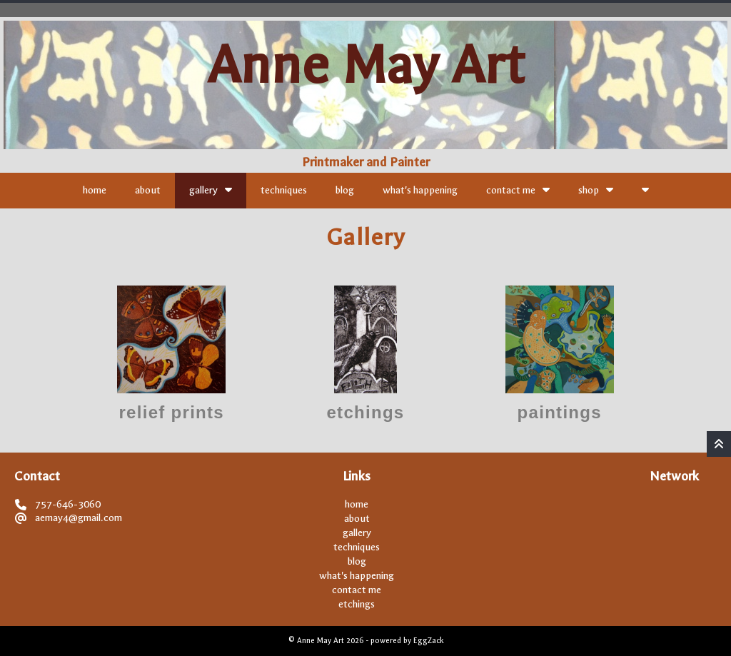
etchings (356, 604)
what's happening (420, 190)
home (94, 190)
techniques (284, 190)
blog (345, 190)
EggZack (428, 640)
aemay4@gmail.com (78, 518)
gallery (210, 189)
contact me (518, 189)
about (148, 190)
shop (595, 189)
